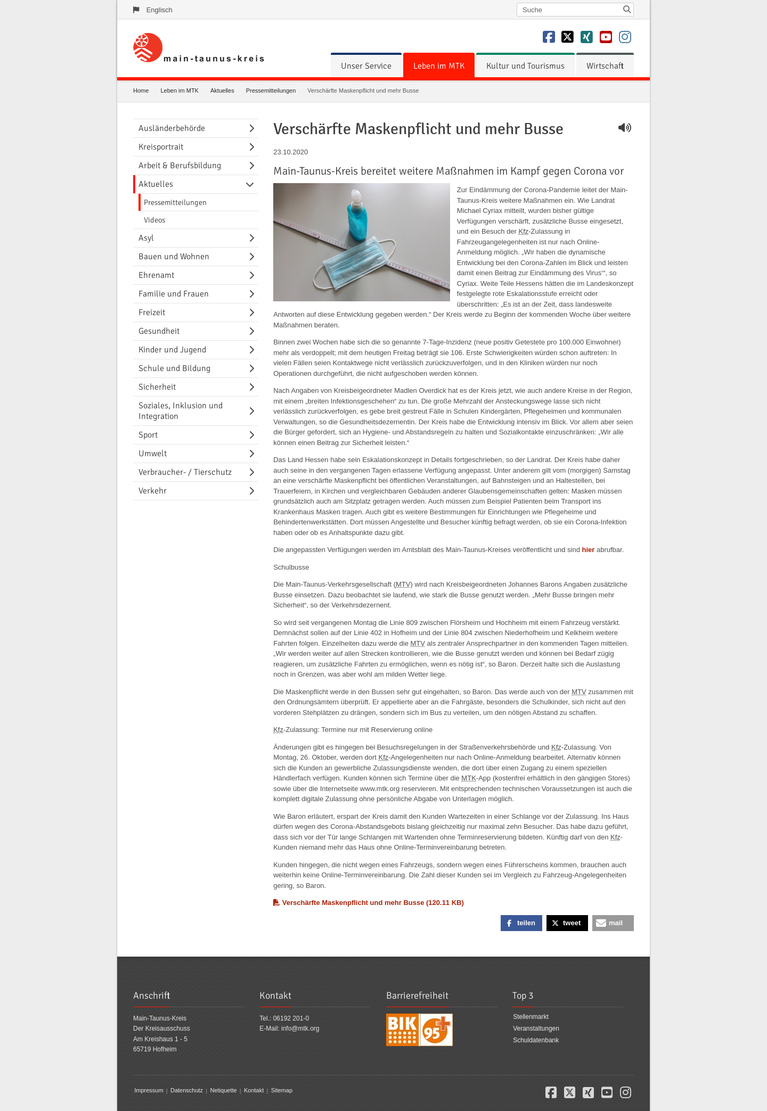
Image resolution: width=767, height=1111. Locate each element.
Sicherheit (157, 387)
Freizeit (151, 312)
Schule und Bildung (174, 368)
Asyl (146, 238)
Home (141, 90)
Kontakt (254, 1091)
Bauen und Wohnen (173, 256)
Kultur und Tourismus (525, 66)
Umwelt (152, 453)
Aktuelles (222, 90)
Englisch (159, 10)
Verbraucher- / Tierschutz (185, 472)
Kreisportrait (160, 147)
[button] (521, 923)
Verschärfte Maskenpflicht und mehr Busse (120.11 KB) (368, 903)
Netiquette (223, 1091)
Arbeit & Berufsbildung (179, 165)
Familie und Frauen (173, 294)
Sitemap (281, 1091)
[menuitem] (366, 66)
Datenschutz (186, 1091)
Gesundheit (158, 331)
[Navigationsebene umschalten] (253, 128)
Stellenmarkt (531, 1017)
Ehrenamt (156, 275)
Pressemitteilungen (271, 90)
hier (588, 550)
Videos (154, 220)
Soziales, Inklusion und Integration (180, 411)
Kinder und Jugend (172, 349)
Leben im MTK (438, 66)
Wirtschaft (605, 66)
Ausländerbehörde (171, 128)
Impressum (148, 1091)
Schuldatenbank (536, 1040)
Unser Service (366, 66)
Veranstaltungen (536, 1028)
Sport (148, 435)
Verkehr (152, 490)
